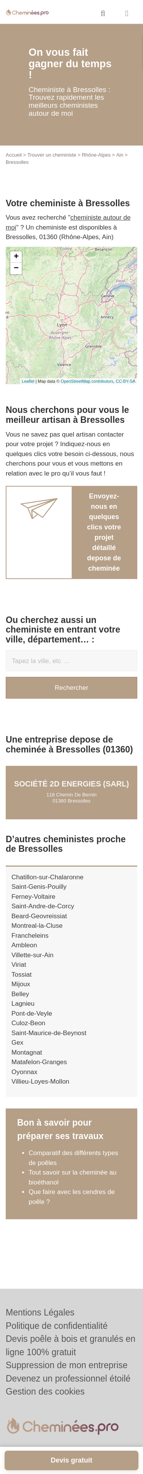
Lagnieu (23, 1003)
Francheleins (29, 935)
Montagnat (26, 1052)
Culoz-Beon (28, 1023)
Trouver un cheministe (51, 155)
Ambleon (24, 945)
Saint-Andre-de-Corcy (42, 906)
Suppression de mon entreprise (67, 1365)
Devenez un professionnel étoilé (68, 1378)
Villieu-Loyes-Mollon (40, 1081)
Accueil (14, 155)
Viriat (18, 964)
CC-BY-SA (125, 381)
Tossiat (21, 974)
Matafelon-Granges (39, 1062)
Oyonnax (24, 1072)
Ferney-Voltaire (33, 896)
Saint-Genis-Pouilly (39, 886)
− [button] (16, 268)
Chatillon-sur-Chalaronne (47, 877)
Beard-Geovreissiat (39, 916)
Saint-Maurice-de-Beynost (49, 1033)
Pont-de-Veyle (31, 1013)
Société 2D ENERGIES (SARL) (71, 784)
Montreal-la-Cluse (37, 925)
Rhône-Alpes (96, 155)
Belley (20, 994)
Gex (17, 1042)
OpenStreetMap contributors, (88, 381)
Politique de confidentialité (57, 1326)
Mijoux (20, 984)
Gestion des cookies (45, 1391)
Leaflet (28, 381)
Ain (120, 155)
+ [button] (16, 257)
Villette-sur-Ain (32, 955)
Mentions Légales (40, 1312)
